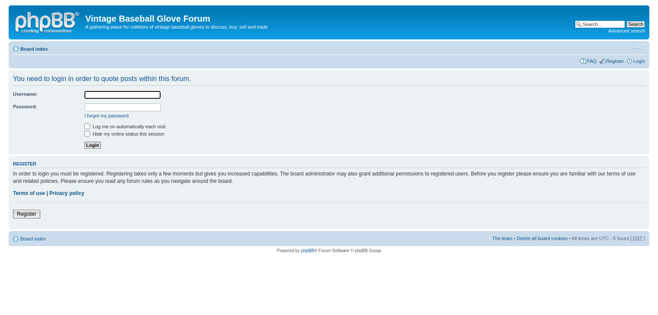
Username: (25, 94)
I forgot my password (106, 115)
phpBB (307, 250)
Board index (34, 49)
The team (502, 238)
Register (615, 61)
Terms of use (29, 193)
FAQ (592, 61)
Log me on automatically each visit (124, 126)
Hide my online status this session (124, 133)
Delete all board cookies (541, 238)
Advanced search (626, 30)
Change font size (638, 47)
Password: (25, 106)
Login (639, 61)
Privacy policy (66, 193)
